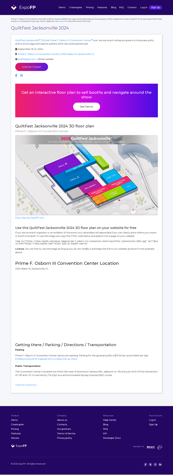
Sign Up (155, 7)
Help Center (109, 420)
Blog (113, 7)
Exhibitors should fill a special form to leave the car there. (46, 359)
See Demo (86, 107)
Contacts (62, 424)
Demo (62, 7)
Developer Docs (112, 438)
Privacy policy (64, 438)
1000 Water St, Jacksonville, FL (77, 54)
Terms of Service (66, 433)
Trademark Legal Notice (25, 385)
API (105, 433)
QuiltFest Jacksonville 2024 (31, 40)
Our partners (64, 429)
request (62, 21)
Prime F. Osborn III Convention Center (71, 40)
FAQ (121, 7)
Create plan (75, 7)
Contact (132, 7)
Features (102, 7)
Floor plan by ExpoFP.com (29, 218)
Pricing (90, 7)
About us (62, 420)
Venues (15, 438)
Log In (143, 7)
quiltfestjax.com (26, 59)
